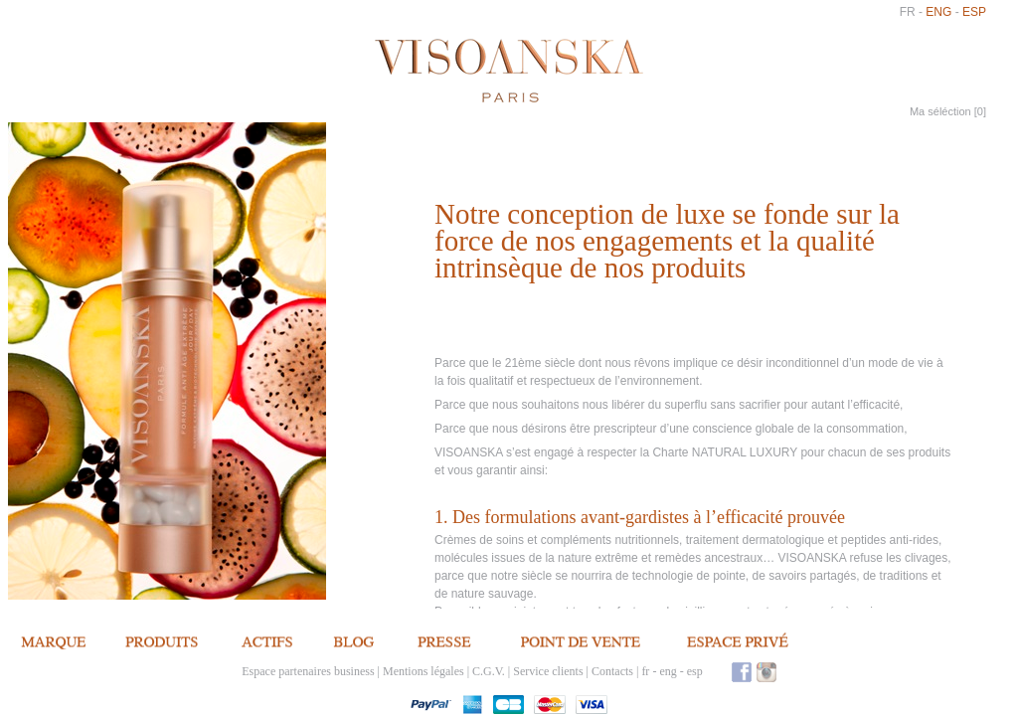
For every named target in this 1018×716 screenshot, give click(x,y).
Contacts (612, 671)
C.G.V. (488, 671)
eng (938, 12)
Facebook (742, 671)
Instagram (766, 671)
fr (908, 12)
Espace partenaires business (308, 671)
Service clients (548, 671)
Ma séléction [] (948, 111)
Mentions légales (423, 671)
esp (974, 12)
